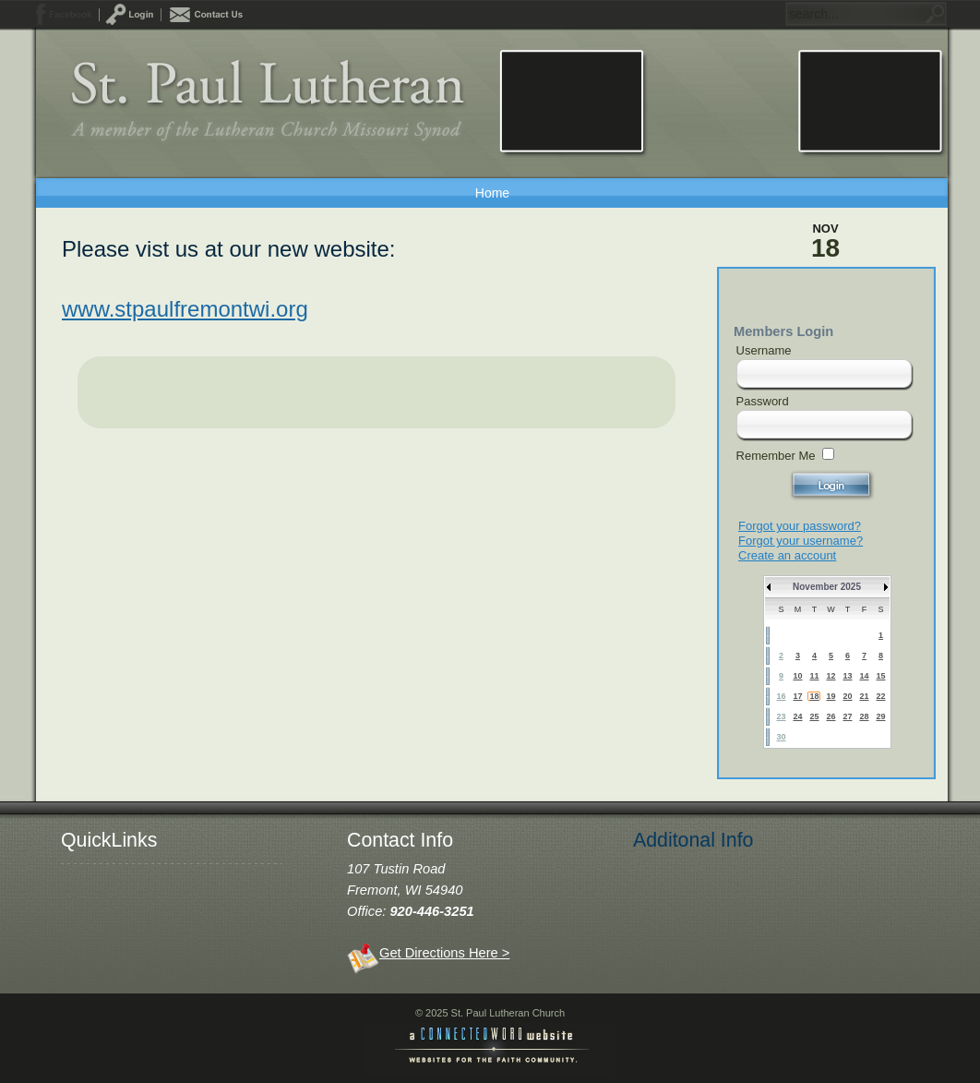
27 (847, 716)
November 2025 (827, 587)
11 (814, 675)
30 (780, 736)
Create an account (787, 555)
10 (797, 675)
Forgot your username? (800, 541)
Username (764, 350)
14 (863, 675)
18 (814, 696)
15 (880, 675)
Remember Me (776, 456)
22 (880, 696)
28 (863, 716)
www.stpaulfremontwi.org (185, 308)
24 (797, 716)
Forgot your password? (799, 526)
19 (830, 696)
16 (780, 696)
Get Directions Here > (444, 952)
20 (847, 696)
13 (847, 675)
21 (863, 696)
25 (814, 716)
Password (762, 401)
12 (830, 675)
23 (780, 716)
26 (830, 716)
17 (797, 696)
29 (880, 716)
